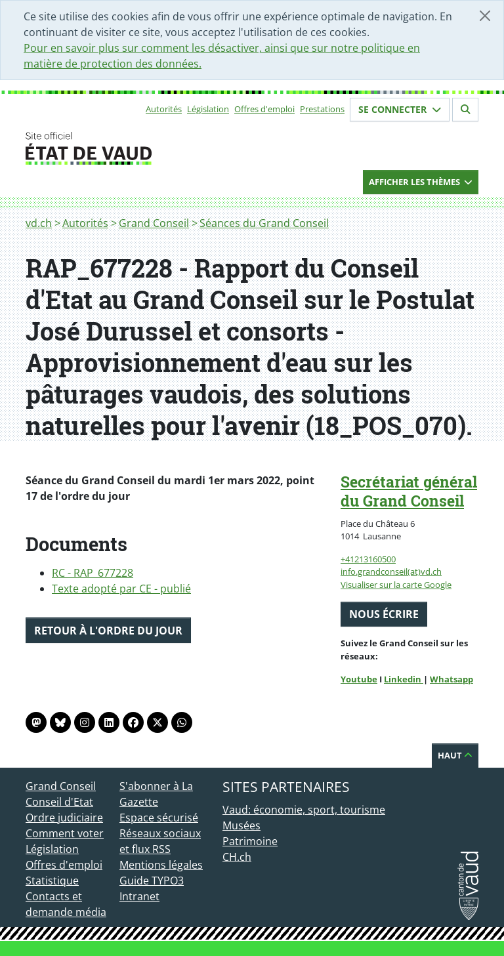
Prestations (322, 109)
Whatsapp (451, 679)
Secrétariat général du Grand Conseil (409, 491)
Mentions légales (161, 865)
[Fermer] (485, 16)
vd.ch (39, 223)
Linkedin (403, 679)
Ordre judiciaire (64, 817)
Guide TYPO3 (151, 880)
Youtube (359, 679)
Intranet (139, 896)
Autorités (164, 109)
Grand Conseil (154, 223)
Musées (241, 825)
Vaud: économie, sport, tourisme (303, 809)
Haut (455, 755)
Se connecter (399, 109)
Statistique (52, 880)
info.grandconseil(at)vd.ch (391, 571)
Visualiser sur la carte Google (396, 585)
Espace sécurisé (158, 817)
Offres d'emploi (264, 109)
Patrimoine (250, 841)
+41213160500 (368, 559)
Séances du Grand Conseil (264, 223)
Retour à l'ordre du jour (108, 630)
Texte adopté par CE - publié (121, 588)
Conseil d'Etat (59, 802)
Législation (208, 109)
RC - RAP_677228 (92, 573)
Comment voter (65, 833)
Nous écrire (384, 614)
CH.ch (236, 857)
